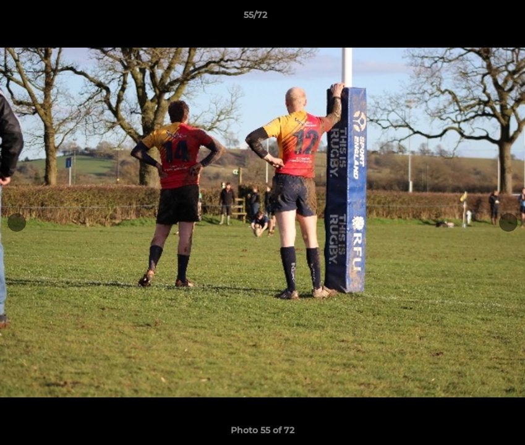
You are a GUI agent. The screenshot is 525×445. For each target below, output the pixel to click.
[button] (473, 17)
